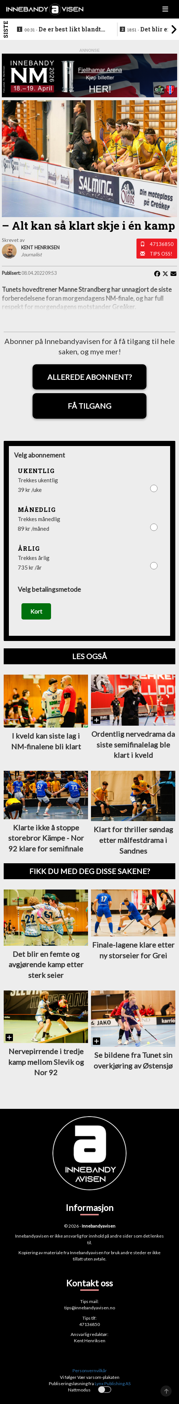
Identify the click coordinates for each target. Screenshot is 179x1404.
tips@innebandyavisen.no (89, 1307)
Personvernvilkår (89, 1370)
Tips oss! (161, 254)
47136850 (161, 244)
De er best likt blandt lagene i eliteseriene (62, 30)
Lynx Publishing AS (113, 1383)
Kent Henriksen (89, 1340)
